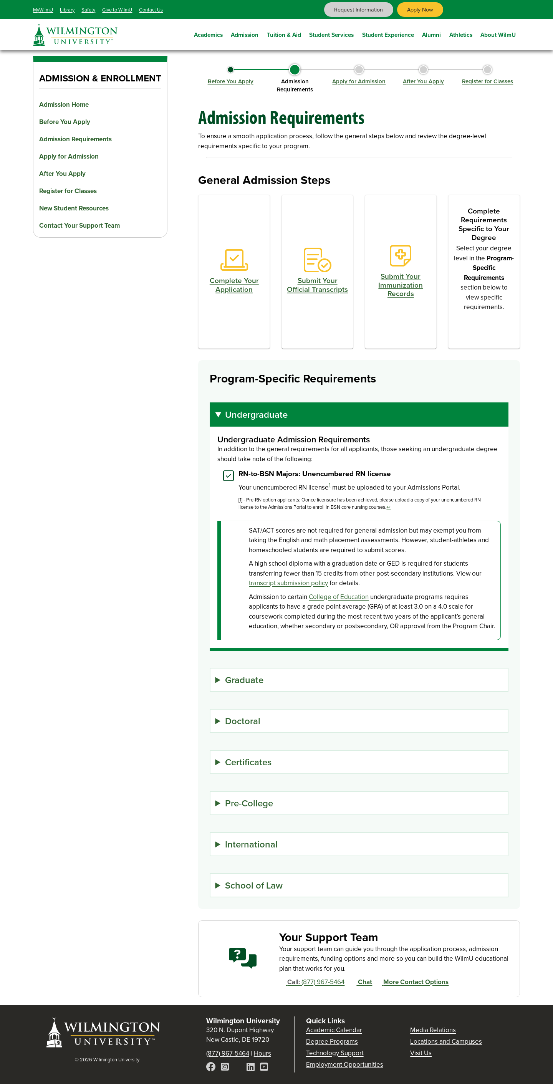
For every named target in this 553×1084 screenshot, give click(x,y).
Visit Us (421, 1053)
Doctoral (242, 721)
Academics (208, 33)
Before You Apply (64, 122)
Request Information (358, 9)
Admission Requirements (75, 139)
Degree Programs (332, 1041)
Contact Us (151, 9)
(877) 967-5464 (311, 982)
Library (67, 9)
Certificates (248, 762)
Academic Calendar (334, 1030)
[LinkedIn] (251, 1068)
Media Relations (433, 1030)
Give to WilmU (117, 9)
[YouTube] (264, 1068)
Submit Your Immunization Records (400, 285)
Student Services (331, 33)
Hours (262, 1053)
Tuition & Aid (284, 33)
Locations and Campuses (446, 1041)
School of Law (254, 885)
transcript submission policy (288, 583)
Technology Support (335, 1053)
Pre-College (249, 803)
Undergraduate (256, 414)
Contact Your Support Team (79, 225)
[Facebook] (211, 1068)
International (251, 844)
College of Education (339, 597)
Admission (244, 33)
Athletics (460, 33)
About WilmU (498, 33)
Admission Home (64, 104)
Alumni (431, 33)
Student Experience (388, 33)
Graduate (244, 680)
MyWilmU (43, 9)
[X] (238, 1068)
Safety (88, 9)
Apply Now (420, 9)
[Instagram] (225, 1068)
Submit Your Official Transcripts (317, 285)
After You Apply (62, 174)
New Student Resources (74, 208)
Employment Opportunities (344, 1064)
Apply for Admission (69, 156)
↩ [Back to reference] (388, 507)
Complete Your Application (234, 285)
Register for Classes (68, 191)
